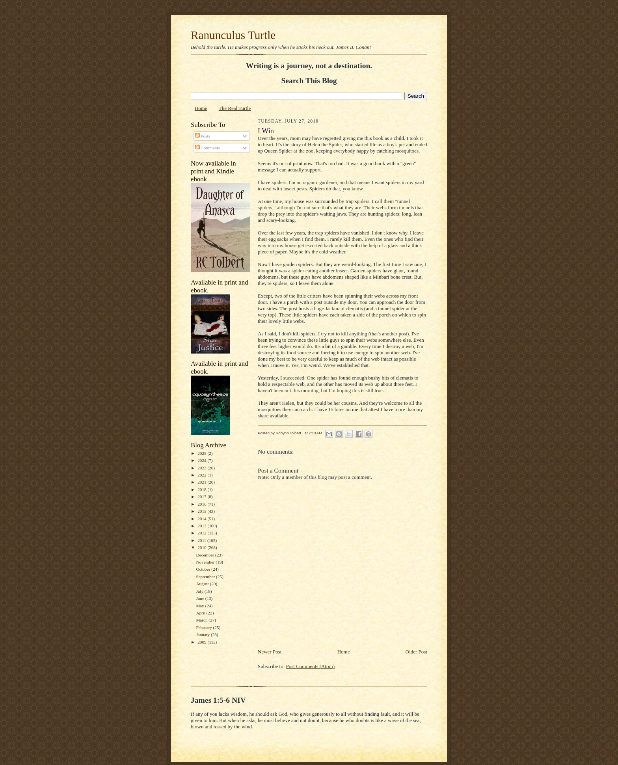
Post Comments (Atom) (310, 666)
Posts (202, 136)
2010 (202, 547)
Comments (207, 147)
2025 (202, 453)
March (202, 620)
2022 (202, 475)
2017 (202, 496)
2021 (202, 482)
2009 (202, 642)
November (206, 562)
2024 (202, 460)
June (200, 598)
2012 (202, 532)
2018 (202, 489)
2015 (202, 511)
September (206, 576)
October (203, 569)
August (203, 583)
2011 (202, 540)
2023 (202, 467)
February (204, 627)
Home (201, 108)
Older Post (416, 652)
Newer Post (269, 652)
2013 (202, 525)
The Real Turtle (235, 108)
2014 (202, 518)
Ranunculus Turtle (233, 35)
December (205, 555)
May (200, 605)
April (201, 613)
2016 (202, 504)
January (203, 634)
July (200, 591)
